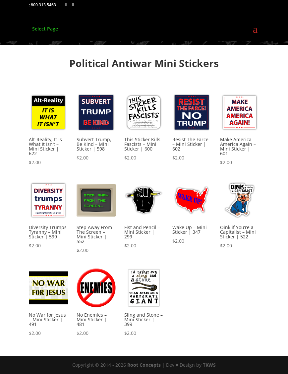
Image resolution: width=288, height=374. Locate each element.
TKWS (209, 365)
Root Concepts (144, 365)
